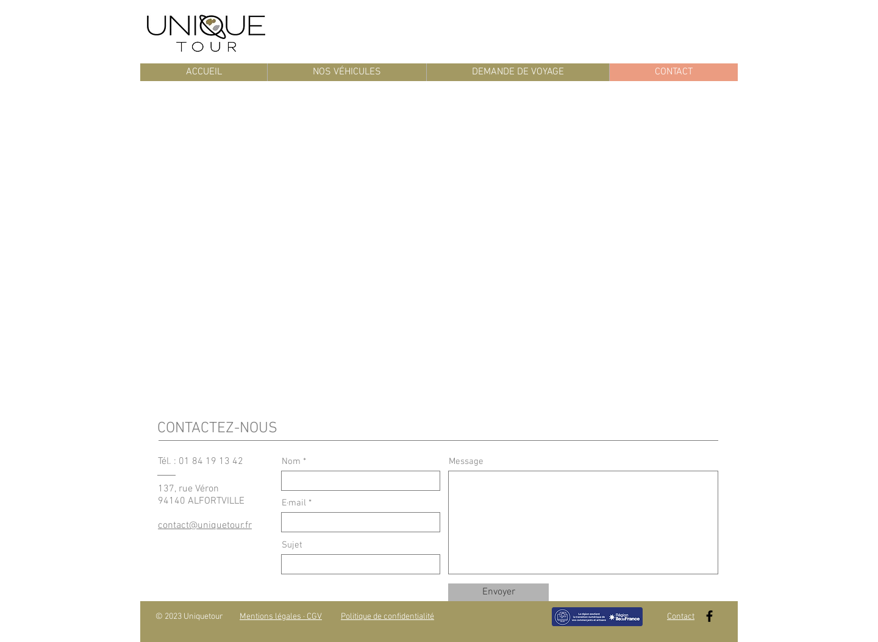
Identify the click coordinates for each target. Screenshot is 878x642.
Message (466, 461)
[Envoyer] (498, 592)
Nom (291, 461)
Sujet (292, 545)
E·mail (294, 503)
